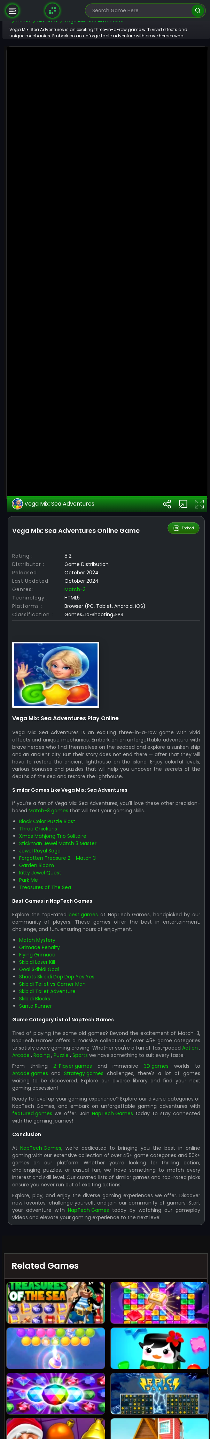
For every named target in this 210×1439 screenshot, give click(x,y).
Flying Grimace (57, 1249)
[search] (198, 11)
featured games (130, 1415)
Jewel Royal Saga (59, 1145)
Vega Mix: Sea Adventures (73, 783)
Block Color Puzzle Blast (67, 1115)
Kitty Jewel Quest (60, 1167)
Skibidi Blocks (54, 1293)
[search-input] (140, 10)
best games (102, 1209)
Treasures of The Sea (65, 1181)
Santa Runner (55, 1300)
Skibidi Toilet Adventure (67, 1285)
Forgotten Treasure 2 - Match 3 (77, 1152)
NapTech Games (52, 1422)
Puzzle (150, 1349)
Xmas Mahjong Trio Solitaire (72, 1130)
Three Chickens (58, 1123)
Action (87, 1349)
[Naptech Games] (52, 10)
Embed (184, 808)
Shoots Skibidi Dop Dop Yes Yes (76, 1271)
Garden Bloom (56, 1159)
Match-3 (94, 876)
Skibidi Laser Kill (57, 1256)
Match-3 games (92, 1105)
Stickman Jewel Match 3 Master (77, 1137)
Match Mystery (57, 1234)
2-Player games (87, 1367)
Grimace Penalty (59, 1241)
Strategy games (104, 1375)
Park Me (48, 1174)
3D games (162, 1367)
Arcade (108, 1349)
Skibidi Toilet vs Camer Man (72, 1278)
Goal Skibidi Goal (58, 1263)
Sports (170, 1349)
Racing (130, 1349)
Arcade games (50, 1375)
